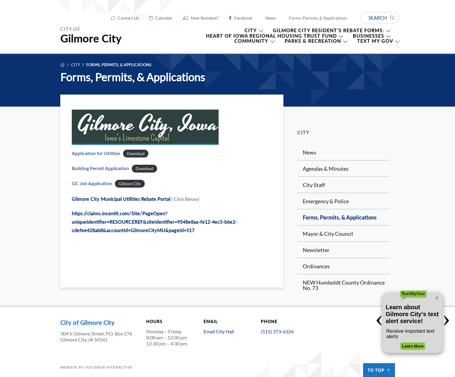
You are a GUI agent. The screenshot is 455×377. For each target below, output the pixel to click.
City (75, 65)
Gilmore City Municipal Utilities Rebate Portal (121, 199)
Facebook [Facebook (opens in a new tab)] (243, 18)
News (270, 18)
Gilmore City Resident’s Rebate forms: (328, 30)
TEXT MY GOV (375, 41)
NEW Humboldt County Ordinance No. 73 (344, 285)
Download (135, 153)
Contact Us (128, 18)
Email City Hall (219, 331)
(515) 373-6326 (277, 331)
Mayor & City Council (328, 233)
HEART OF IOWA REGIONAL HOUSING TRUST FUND (271, 35)
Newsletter (316, 250)
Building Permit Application (100, 168)
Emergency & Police (326, 201)
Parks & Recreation (313, 41)
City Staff (314, 185)
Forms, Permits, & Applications (318, 18)
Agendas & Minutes (326, 168)
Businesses (368, 35)
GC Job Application (92, 183)
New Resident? (205, 18)
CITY (251, 30)
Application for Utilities (96, 153)
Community (251, 41)
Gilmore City (130, 183)
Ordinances (316, 266)
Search (381, 17)
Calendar (163, 18)
